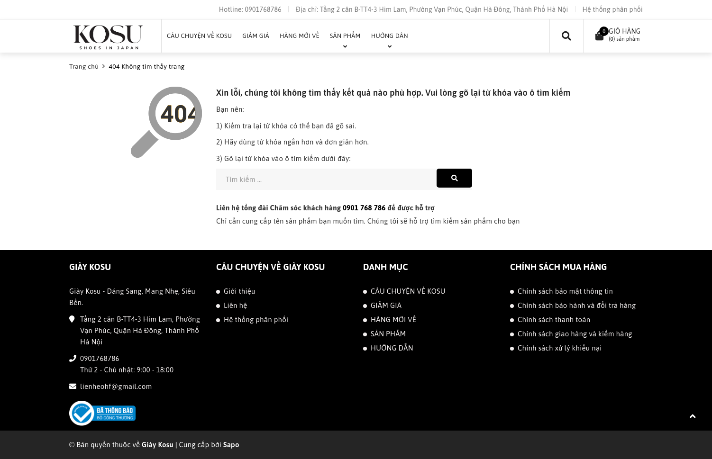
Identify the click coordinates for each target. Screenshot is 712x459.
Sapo (231, 445)
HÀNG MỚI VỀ (393, 319)
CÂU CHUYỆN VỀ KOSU (408, 291)
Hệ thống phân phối (613, 9)
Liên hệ (235, 305)
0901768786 (263, 9)
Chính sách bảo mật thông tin (565, 291)
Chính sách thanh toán (554, 319)
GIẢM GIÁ (386, 305)
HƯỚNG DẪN (392, 348)
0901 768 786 (364, 208)
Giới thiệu (240, 291)
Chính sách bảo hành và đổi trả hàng (577, 305)
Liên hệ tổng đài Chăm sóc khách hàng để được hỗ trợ (325, 208)
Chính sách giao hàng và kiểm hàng (575, 334)
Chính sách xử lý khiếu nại (560, 348)
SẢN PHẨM (388, 334)
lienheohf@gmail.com (116, 386)
